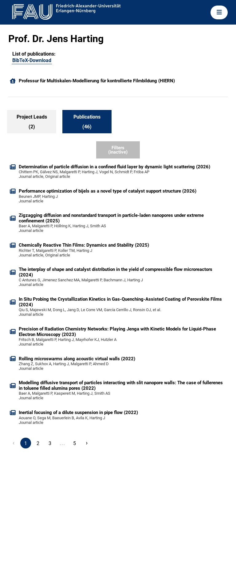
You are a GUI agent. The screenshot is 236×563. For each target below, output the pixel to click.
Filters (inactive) (118, 150)
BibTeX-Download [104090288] (31, 60)
